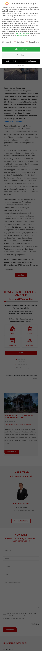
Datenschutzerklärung (22, 33)
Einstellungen (21, 35)
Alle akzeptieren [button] (21, 49)
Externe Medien (32, 42)
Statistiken (19, 42)
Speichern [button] (21, 55)
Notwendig (6, 42)
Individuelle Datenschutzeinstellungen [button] (21, 61)
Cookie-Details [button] (20, 65)
